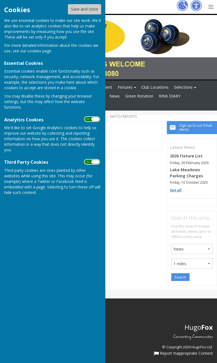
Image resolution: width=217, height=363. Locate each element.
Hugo (199, 327)
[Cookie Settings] (182, 5)
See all (176, 190)
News (114, 96)
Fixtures (125, 87)
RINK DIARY (169, 96)
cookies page (39, 50)
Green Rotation (139, 96)
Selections (183, 87)
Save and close (84, 9)
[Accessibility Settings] (196, 5)
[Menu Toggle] (211, 6)
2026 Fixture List (186, 156)
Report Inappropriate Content (183, 353)
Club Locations (155, 87)
